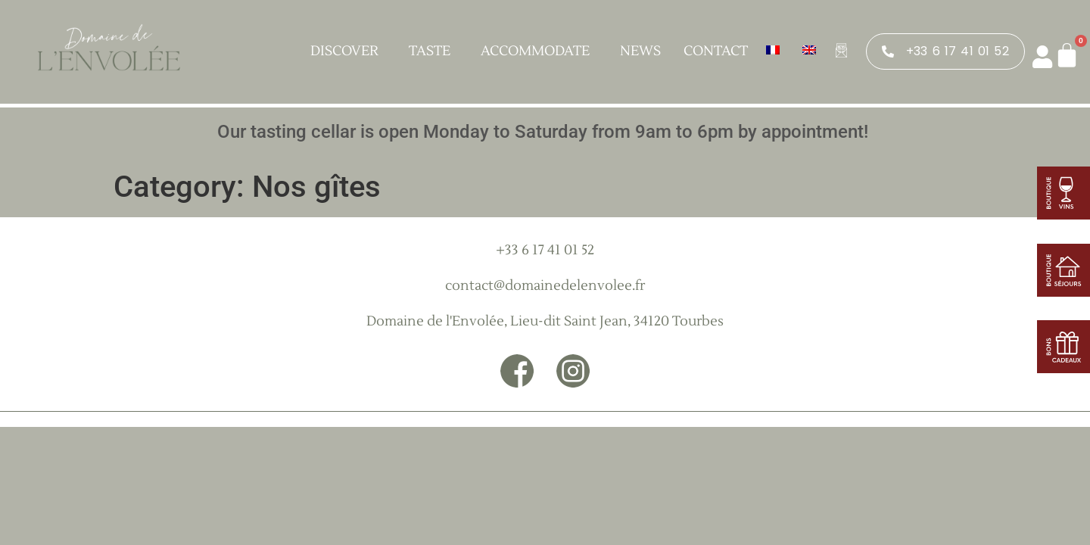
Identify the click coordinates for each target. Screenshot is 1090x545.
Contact (716, 51)
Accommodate (539, 51)
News (640, 51)
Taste (433, 51)
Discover (348, 51)
